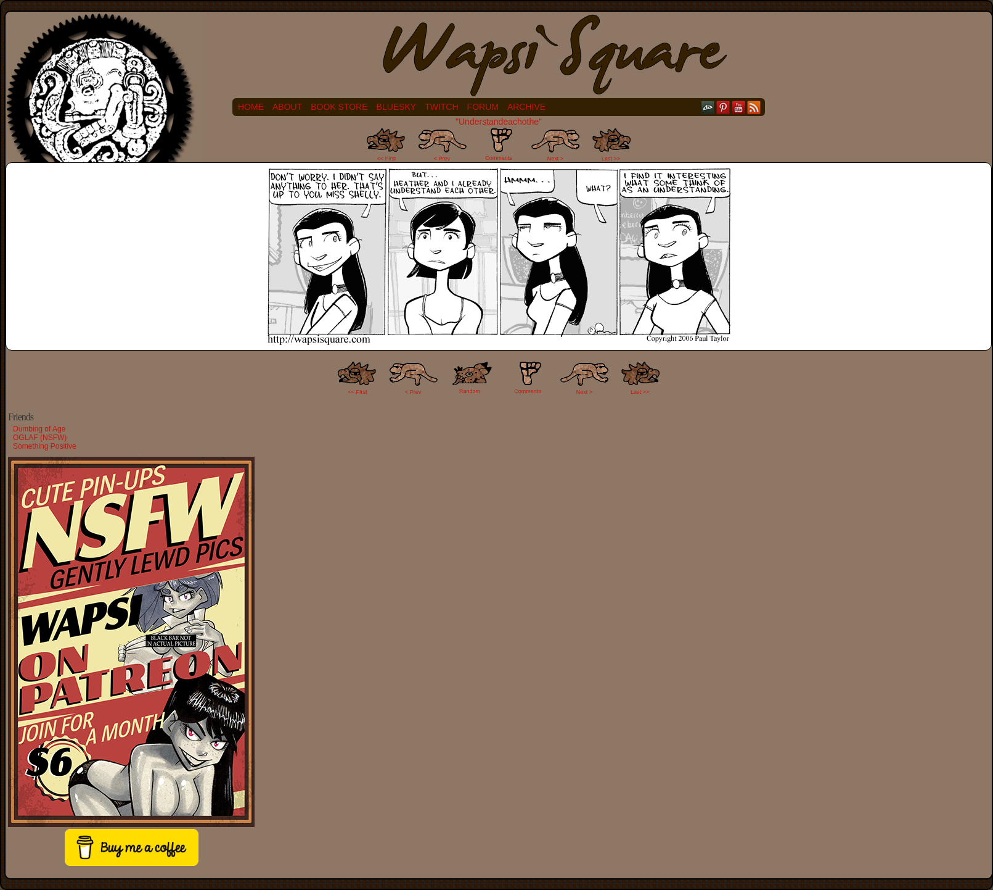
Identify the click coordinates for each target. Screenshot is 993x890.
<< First (386, 159)
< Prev (442, 159)
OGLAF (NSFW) (40, 437)
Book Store (339, 107)
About (287, 107)
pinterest (723, 107)
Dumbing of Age (39, 429)
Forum (483, 107)
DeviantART (708, 107)
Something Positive (44, 446)
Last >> (611, 159)
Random (469, 391)
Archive (526, 107)
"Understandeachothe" (499, 122)
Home (251, 107)
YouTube (738, 107)
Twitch (441, 107)
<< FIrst (357, 392)
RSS (754, 107)
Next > (555, 159)
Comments (498, 144)
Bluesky (397, 107)
